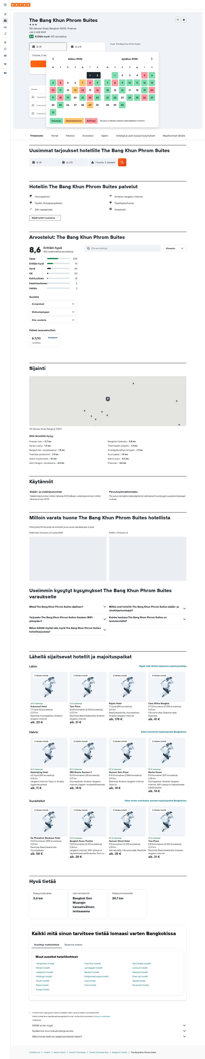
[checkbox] (44, 340)
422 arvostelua (58, 36)
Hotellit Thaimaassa (77, 1052)
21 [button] (82, 97)
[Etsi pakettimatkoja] (5, 34)
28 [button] (82, 104)
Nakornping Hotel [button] (39, 772)
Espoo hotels (42, 985)
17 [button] (53, 97)
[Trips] (5, 64)
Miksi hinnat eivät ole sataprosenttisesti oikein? (109, 1036)
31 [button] (53, 112)
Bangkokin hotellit (119, 1052)
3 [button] (53, 82)
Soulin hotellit (42, 980)
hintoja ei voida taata (101, 1016)
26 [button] (67, 104)
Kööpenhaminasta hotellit (96, 976)
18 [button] (60, 97)
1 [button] (89, 75)
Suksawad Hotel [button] (38, 706)
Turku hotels (90, 985)
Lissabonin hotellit (44, 972)
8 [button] (90, 82)
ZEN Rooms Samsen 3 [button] (81, 772)
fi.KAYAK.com (34, 1052)
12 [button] (68, 90)
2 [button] (97, 75)
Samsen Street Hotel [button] (119, 841)
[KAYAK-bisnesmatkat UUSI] (5, 55)
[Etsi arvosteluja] (125, 248)
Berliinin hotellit (91, 972)
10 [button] (53, 90)
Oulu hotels (89, 980)
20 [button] (75, 97)
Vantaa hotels (138, 980)
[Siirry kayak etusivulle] (20, 5)
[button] (5, 4)
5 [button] (68, 82)
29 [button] (90, 104)
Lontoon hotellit (140, 967)
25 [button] (60, 104)
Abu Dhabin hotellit (141, 963)
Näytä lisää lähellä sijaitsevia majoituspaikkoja (162, 666)
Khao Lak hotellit (140, 976)
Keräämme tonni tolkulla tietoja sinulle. (109, 1031)
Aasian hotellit (60, 1052)
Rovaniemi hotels (140, 985)
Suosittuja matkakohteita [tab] (46, 944)
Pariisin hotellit (43, 967)
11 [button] (60, 90)
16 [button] (97, 90)
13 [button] (75, 90)
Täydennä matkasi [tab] (73, 944)
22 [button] (90, 97)
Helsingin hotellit (44, 976)
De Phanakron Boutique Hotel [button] (45, 838)
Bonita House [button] (155, 772)
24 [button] (53, 104)
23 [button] (97, 97)
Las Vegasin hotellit (93, 967)
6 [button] (75, 82)
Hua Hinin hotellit (92, 963)
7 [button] (82, 82)
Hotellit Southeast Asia (98, 1052)
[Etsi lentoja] (5, 14)
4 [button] (60, 82)
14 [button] (82, 90)
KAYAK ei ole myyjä (109, 1025)
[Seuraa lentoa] (5, 49)
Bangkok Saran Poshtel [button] (81, 841)
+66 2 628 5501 (37, 32)
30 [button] (97, 104)
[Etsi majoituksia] (5, 21)
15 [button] (90, 90)
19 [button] (68, 97)
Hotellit (47, 1052)
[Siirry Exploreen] (5, 42)
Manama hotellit (140, 972)
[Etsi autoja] (5, 27)
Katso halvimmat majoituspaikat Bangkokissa (163, 731)
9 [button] (97, 82)
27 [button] (75, 104)
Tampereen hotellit (45, 963)
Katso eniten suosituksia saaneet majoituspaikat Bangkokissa (155, 800)
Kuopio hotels (42, 989)
